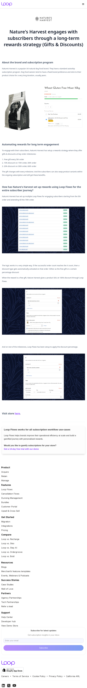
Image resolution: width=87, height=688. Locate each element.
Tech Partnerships (10, 602)
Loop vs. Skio (7, 543)
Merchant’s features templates (15, 571)
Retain (4, 476)
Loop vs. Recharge (10, 539)
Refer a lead (7, 606)
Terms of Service (20, 676)
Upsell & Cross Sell (10, 511)
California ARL (73, 676)
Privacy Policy (56, 676)
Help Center (7, 617)
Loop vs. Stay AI (9, 547)
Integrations (7, 526)
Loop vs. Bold (7, 556)
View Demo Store (9, 625)
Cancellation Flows (10, 493)
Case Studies (7, 584)
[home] (6, 4)
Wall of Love (7, 589)
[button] (83, 4)
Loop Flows (6, 489)
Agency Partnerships (11, 598)
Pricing (4, 530)
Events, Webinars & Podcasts (15, 575)
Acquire (5, 472)
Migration (5, 521)
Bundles (5, 502)
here (17, 413)
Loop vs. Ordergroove (11, 552)
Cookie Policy (38, 676)
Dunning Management (11, 498)
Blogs (4, 567)
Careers (5, 676)
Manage (5, 480)
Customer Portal (9, 506)
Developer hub (8, 621)
